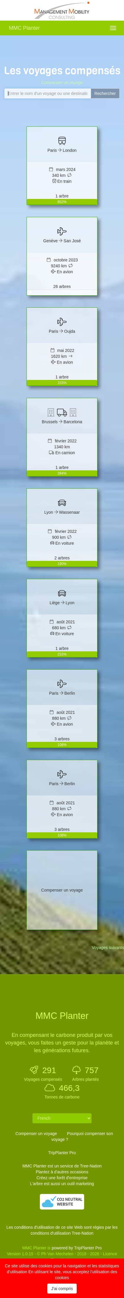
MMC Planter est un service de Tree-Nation (62, 1166)
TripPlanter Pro (62, 1152)
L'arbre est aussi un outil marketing (62, 1183)
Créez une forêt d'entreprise (61, 1177)
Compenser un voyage (62, 82)
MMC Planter (24, 28)
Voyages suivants (108, 947)
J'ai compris (62, 1288)
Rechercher (105, 93)
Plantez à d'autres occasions (62, 1171)
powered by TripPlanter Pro (77, 1248)
